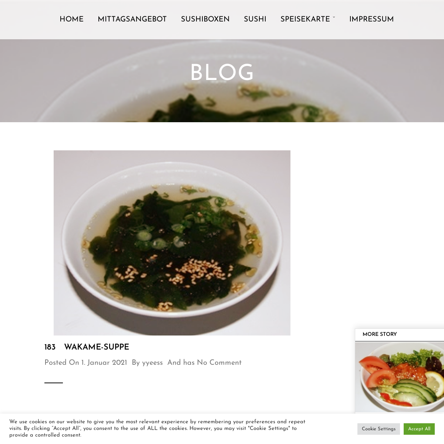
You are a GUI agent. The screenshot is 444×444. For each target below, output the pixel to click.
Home (72, 19)
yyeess (152, 363)
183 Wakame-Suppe (86, 347)
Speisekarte (305, 19)
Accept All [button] (419, 429)
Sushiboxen (205, 19)
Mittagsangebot (132, 19)
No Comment (219, 363)
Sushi (255, 19)
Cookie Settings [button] (379, 429)
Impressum (371, 19)
